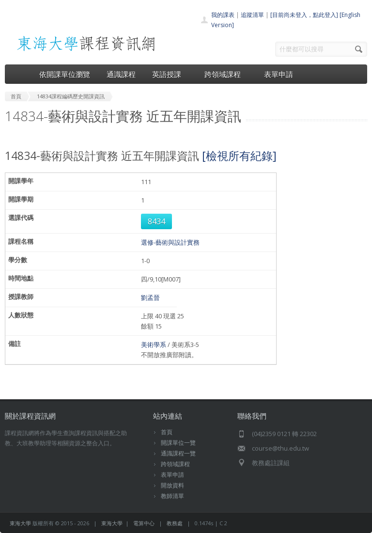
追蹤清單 (252, 15)
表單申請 (278, 74)
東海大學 (20, 523)
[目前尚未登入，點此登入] (304, 15)
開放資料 (172, 485)
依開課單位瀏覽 (64, 74)
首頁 (166, 432)
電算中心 (144, 523)
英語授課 (170, 74)
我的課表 (222, 15)
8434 (156, 221)
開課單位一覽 (178, 443)
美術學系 (153, 344)
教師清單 (172, 496)
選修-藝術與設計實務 (170, 242)
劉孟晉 (150, 297)
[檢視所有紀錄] (239, 155)
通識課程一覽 (178, 453)
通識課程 (121, 74)
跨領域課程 (226, 74)
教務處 (175, 523)
